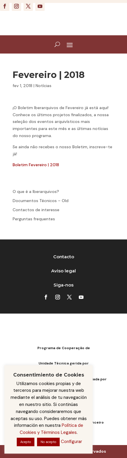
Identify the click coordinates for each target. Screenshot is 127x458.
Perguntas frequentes (34, 218)
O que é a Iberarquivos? (36, 191)
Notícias (43, 85)
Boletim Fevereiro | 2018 (36, 164)
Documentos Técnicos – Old (40, 200)
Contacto (63, 256)
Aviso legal (63, 271)
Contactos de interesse (36, 209)
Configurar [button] (71, 441)
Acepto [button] (25, 442)
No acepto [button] (48, 442)
